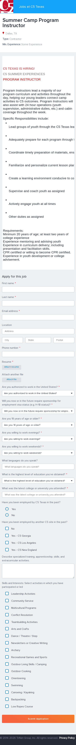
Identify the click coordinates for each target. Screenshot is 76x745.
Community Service (19, 601)
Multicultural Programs (20, 608)
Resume (6, 361)
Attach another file (12, 374)
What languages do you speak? (20, 460)
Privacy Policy (67, 738)
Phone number (10, 347)
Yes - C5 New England (21, 550)
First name (8, 283)
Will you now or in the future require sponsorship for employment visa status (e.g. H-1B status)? (31, 402)
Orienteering (15, 678)
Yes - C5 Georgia (18, 535)
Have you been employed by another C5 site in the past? (34, 522)
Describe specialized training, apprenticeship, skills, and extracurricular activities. (33, 558)
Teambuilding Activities (21, 622)
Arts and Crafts (17, 629)
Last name (8, 297)
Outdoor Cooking (18, 671)
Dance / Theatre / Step (21, 636)
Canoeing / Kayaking (19, 692)
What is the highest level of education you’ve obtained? (33, 474)
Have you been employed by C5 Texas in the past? (31, 502)
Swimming (14, 685)
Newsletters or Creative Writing (26, 643)
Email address (10, 311)
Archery (12, 650)
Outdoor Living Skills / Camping (26, 664)
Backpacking (15, 699)
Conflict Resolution (19, 615)
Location (7, 325)
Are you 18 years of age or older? (21, 418)
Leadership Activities (20, 593)
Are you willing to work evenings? (21, 432)
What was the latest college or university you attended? (34, 488)
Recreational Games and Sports (26, 657)
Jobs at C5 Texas (31, 7)
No (10, 515)
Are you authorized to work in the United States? (30, 387)
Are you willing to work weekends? (22, 446)
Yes (10, 509)
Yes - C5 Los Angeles (20, 543)
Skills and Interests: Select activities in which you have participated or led (32, 585)
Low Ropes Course (19, 706)
